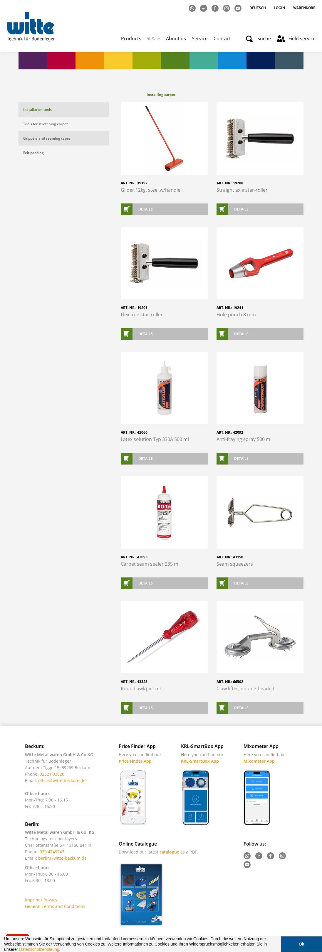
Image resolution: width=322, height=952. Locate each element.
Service (200, 38)
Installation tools (37, 109)
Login (279, 7)
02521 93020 (52, 774)
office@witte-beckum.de (61, 780)
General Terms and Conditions (55, 906)
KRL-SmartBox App (200, 761)
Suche (264, 38)
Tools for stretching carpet (45, 123)
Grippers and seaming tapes (47, 138)
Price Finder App (135, 761)
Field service (302, 38)
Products (131, 38)
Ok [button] (301, 944)
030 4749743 (52, 851)
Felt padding (33, 152)
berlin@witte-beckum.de (62, 858)
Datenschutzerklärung (39, 949)
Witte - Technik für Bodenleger (30, 26)
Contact (222, 38)
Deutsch (258, 7)
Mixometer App (259, 761)
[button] (62, 950)
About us (176, 38)
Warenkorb (304, 7)
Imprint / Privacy (41, 900)
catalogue (169, 852)
